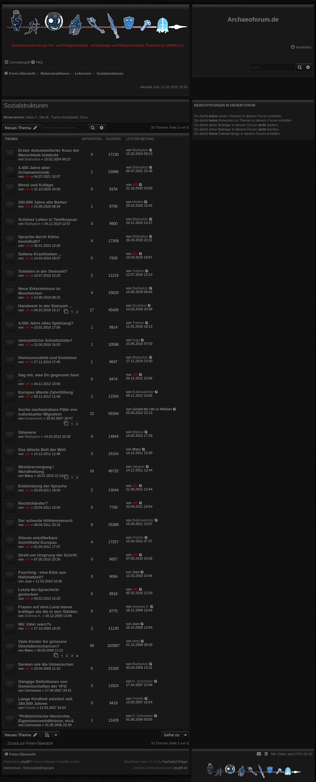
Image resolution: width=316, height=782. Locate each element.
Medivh (137, 202)
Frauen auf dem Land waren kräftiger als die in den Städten (47, 609)
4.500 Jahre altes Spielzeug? (45, 323)
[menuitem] (300, 47)
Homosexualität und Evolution (47, 357)
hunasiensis (34, 418)
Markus (137, 432)
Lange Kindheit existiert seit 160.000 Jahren (45, 701)
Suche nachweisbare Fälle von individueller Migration (47, 411)
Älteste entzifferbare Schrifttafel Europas (37, 540)
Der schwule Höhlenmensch (45, 520)
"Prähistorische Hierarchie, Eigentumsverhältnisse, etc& (46, 718)
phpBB (25, 761)
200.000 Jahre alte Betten (42, 202)
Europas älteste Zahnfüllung (45, 392)
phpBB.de (180, 768)
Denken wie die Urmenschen (45, 664)
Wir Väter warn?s (35, 624)
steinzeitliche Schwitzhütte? (45, 340)
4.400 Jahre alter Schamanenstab (34, 170)
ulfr (27, 176)
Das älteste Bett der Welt (42, 449)
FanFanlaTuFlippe (174, 761)
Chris (84, 117)
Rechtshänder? (33, 503)
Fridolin (137, 537)
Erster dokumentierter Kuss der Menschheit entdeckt (48, 152)
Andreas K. (33, 616)
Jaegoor (138, 466)
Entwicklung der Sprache (42, 486)
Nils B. (44, 117)
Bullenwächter (143, 392)
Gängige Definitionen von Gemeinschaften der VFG (43, 684)
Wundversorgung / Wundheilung (36, 469)
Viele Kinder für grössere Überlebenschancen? (42, 643)
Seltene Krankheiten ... (40, 254)
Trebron (138, 271)
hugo (136, 340)
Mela (136, 641)
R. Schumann (142, 681)
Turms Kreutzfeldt (64, 117)
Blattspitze (32, 159)
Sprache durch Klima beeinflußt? (38, 239)
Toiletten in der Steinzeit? (42, 271)
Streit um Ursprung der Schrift (47, 555)
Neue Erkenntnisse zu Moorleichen (39, 291)
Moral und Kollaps (35, 185)
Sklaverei (27, 432)
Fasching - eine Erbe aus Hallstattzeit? (42, 574)
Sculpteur (139, 305)
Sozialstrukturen (26, 105)
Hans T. (32, 117)
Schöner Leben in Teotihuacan (47, 219)
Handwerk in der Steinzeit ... (45, 306)
